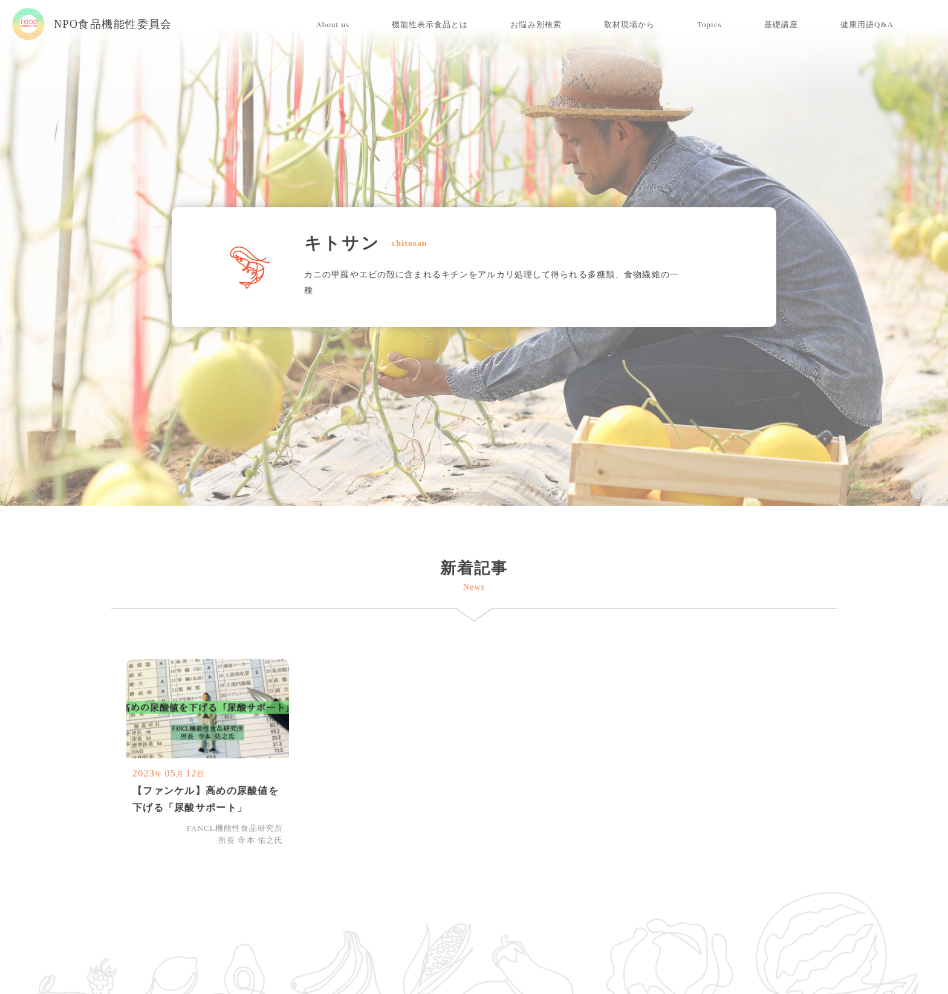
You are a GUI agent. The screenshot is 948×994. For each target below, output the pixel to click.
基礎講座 (781, 24)
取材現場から (629, 24)
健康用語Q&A (867, 24)
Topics (709, 24)
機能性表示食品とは (430, 24)
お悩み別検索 (535, 24)
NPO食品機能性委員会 (92, 24)
